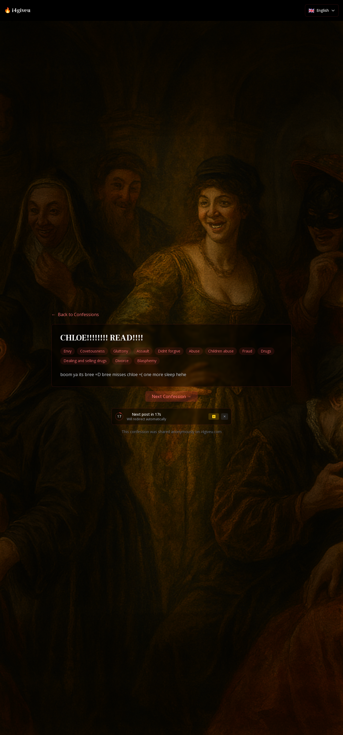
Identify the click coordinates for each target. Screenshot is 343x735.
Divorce (122, 360)
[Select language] (322, 10)
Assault (143, 351)
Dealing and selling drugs (85, 360)
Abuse (194, 351)
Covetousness (92, 351)
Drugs (266, 351)
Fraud (247, 351)
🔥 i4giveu (17, 10)
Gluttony (120, 351)
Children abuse (221, 351)
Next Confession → (171, 396)
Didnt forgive (169, 351)
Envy (68, 351)
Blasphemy (146, 360)
